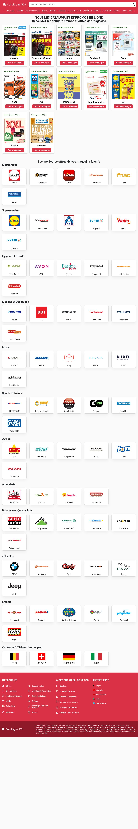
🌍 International (99, 794)
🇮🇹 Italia (96, 790)
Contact (61, 777)
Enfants (33, 792)
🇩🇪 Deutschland (99, 785)
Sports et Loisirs (111, 11)
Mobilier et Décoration (69, 11)
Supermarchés (33, 11)
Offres (20, 11)
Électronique (49, 11)
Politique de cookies (66, 798)
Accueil (11, 11)
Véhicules (8, 803)
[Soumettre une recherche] (134, 4)
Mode (124, 11)
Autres (32, 803)
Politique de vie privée (67, 804)
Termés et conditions (67, 793)
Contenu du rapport (66, 788)
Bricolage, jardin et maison (38, 798)
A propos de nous (65, 782)
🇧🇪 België (97, 777)
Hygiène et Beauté (92, 11)
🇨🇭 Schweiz (98, 781)
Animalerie (8, 797)
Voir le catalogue (15, 63)
